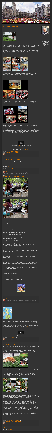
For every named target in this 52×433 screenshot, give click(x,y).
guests (13, 421)
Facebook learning (9, 421)
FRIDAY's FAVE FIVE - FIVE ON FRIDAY (11, 26)
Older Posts (37, 427)
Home (21, 427)
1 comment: (17, 168)
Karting (17, 152)
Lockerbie (7, 169)
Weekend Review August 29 (19, 421)
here (8, 166)
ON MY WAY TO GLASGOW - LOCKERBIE (11, 159)
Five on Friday (8, 152)
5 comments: (17, 420)
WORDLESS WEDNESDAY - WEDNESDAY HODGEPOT (14, 176)
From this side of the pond (21, 294)
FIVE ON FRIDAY (26, 149)
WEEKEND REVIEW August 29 (9, 344)
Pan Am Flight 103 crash (13, 169)
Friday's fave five (13, 152)
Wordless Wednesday (12, 298)
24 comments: (17, 151)
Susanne (20, 145)
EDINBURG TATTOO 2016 (8, 305)
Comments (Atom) (11, 429)
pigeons (7, 298)
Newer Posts (5, 427)
